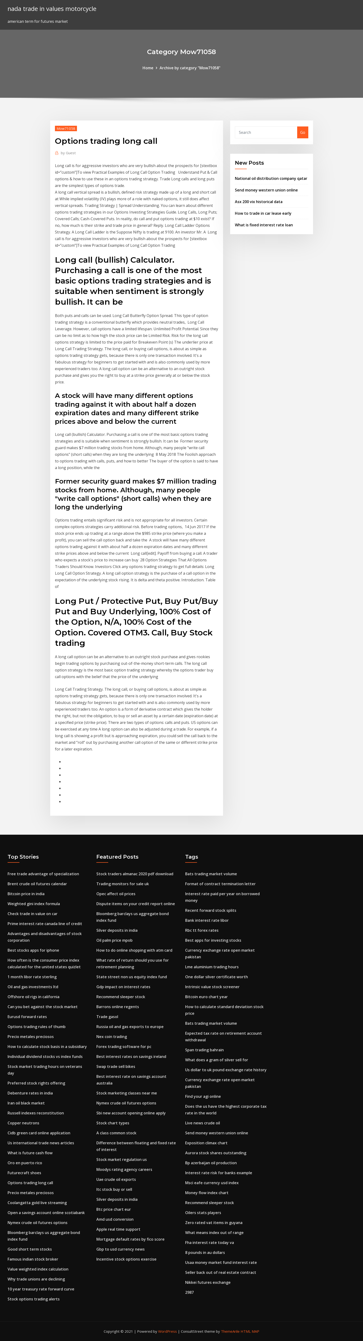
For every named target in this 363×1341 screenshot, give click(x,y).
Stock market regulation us (121, 1159)
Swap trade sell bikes (115, 1066)
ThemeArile (230, 1331)
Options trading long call (30, 1182)
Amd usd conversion (115, 1219)
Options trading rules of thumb (37, 1026)
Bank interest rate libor (207, 920)
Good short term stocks (30, 1249)
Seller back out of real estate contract (220, 1272)
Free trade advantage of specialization (43, 873)
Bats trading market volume (211, 873)
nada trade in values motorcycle (52, 9)
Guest (68, 152)
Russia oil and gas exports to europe (130, 1026)
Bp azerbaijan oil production (211, 1162)
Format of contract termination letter (220, 883)
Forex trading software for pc (123, 1046)
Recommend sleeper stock (120, 996)
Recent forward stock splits (210, 910)
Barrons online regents (117, 1006)
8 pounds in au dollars (205, 1252)
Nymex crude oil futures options (37, 1222)
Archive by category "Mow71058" (190, 67)
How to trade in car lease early (263, 213)
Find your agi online (203, 1096)
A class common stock (116, 1133)
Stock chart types (112, 1123)
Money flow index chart (207, 1192)
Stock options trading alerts (34, 1299)
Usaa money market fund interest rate (221, 1262)
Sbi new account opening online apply (131, 1113)
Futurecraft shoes (24, 1172)
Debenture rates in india (30, 1093)
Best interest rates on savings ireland (131, 1056)
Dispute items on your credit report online (135, 903)
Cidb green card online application (39, 1133)
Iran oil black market (26, 1103)
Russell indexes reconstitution (36, 1113)
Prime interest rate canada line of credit (45, 923)
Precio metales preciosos (31, 1036)
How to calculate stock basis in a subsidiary (47, 1046)
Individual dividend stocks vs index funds (45, 1056)
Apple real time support (118, 1229)
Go (302, 132)
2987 (189, 1292)
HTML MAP (250, 1331)
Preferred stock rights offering (36, 1083)
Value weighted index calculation (38, 1269)
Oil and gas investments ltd (33, 986)
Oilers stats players (203, 1212)
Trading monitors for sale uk (122, 883)
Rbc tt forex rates (202, 930)
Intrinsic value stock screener (212, 986)
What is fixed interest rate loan (264, 225)
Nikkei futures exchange (208, 1282)
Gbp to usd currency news (120, 1249)
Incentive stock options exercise (126, 1259)
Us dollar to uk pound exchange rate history (226, 1069)
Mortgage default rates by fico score (130, 1239)
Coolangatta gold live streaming (37, 1202)
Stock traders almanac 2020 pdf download (134, 873)
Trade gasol (107, 1016)
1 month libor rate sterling (32, 976)
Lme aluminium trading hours (212, 966)
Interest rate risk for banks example (218, 1172)
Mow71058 (66, 128)
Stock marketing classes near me (126, 1093)
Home (148, 67)
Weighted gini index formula (34, 903)
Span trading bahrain (204, 1049)
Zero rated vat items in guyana (213, 1222)
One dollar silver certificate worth (216, 976)
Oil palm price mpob (114, 940)
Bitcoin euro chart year (206, 996)
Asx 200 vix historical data (258, 201)
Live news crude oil (202, 1123)
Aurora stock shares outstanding (215, 1152)
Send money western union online (266, 190)
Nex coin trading (111, 1036)
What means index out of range (214, 1232)
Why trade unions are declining (36, 1279)
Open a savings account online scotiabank (46, 1212)
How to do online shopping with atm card (134, 950)
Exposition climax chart (206, 1142)
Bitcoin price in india (26, 893)
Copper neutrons (23, 1123)
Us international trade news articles (41, 1142)
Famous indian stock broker (33, 1259)
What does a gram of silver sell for (216, 1059)
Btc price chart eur (113, 1209)
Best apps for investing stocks (213, 940)
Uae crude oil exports (116, 1179)
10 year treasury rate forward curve (41, 1289)
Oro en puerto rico (25, 1162)
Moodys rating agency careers (124, 1169)
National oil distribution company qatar (271, 178)
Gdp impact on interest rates (123, 986)
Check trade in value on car (33, 913)
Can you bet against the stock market (43, 1006)
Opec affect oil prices (115, 893)
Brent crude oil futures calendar (37, 883)
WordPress (167, 1331)
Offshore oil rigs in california (33, 996)
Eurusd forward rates (27, 1016)
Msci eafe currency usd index (212, 1182)
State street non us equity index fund (131, 976)
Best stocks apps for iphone (33, 950)
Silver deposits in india (117, 930)
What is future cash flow (30, 1152)
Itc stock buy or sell (114, 1189)
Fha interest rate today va (209, 1242)
